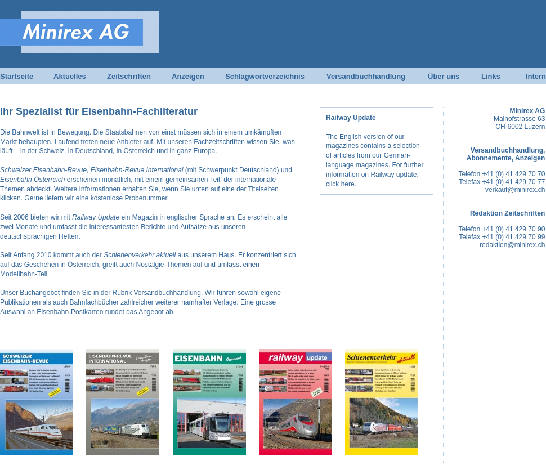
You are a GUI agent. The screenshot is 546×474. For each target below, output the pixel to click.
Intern (536, 76)
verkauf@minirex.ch (515, 190)
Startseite (16, 76)
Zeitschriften (129, 76)
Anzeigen (188, 76)
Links (490, 76)
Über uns (443, 76)
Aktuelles (69, 76)
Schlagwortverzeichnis (265, 76)
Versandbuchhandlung (365, 76)
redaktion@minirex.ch (512, 245)
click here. (341, 184)
